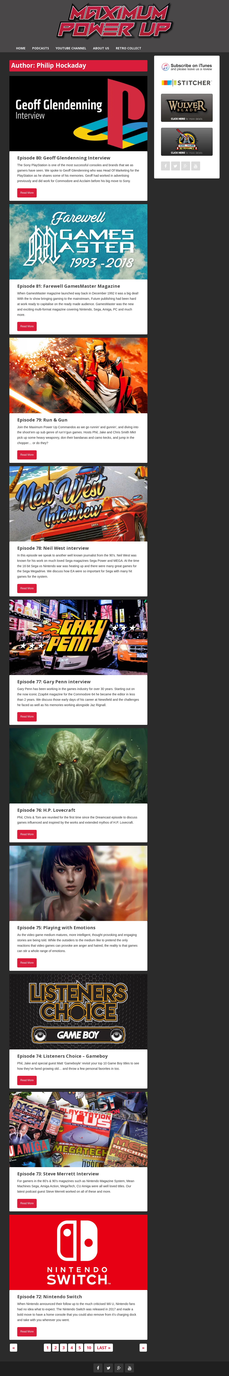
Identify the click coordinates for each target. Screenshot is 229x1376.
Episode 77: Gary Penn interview (54, 682)
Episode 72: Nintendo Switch (49, 1297)
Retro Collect (128, 48)
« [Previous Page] (13, 1347)
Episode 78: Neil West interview (53, 548)
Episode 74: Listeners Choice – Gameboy (62, 1056)
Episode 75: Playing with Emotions (56, 928)
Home (20, 48)
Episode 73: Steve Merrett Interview (58, 1174)
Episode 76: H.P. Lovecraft (46, 810)
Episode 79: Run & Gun (42, 420)
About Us (101, 48)
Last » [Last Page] (103, 1347)
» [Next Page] (143, 1347)
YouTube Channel (71, 48)
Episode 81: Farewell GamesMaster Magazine (68, 286)
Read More (27, 192)
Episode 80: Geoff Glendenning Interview (63, 158)
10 (89, 1347)
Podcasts (40, 48)
